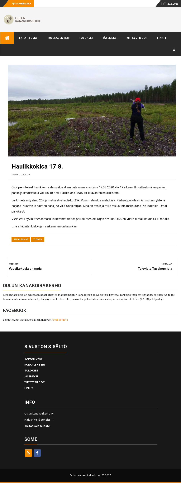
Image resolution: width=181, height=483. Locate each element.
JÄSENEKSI (110, 38)
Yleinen (37, 239)
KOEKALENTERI (59, 38)
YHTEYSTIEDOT (137, 38)
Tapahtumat (21, 239)
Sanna (15, 174)
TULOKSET (86, 38)
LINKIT (161, 38)
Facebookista (59, 319)
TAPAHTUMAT (29, 38)
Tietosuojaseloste (37, 426)
